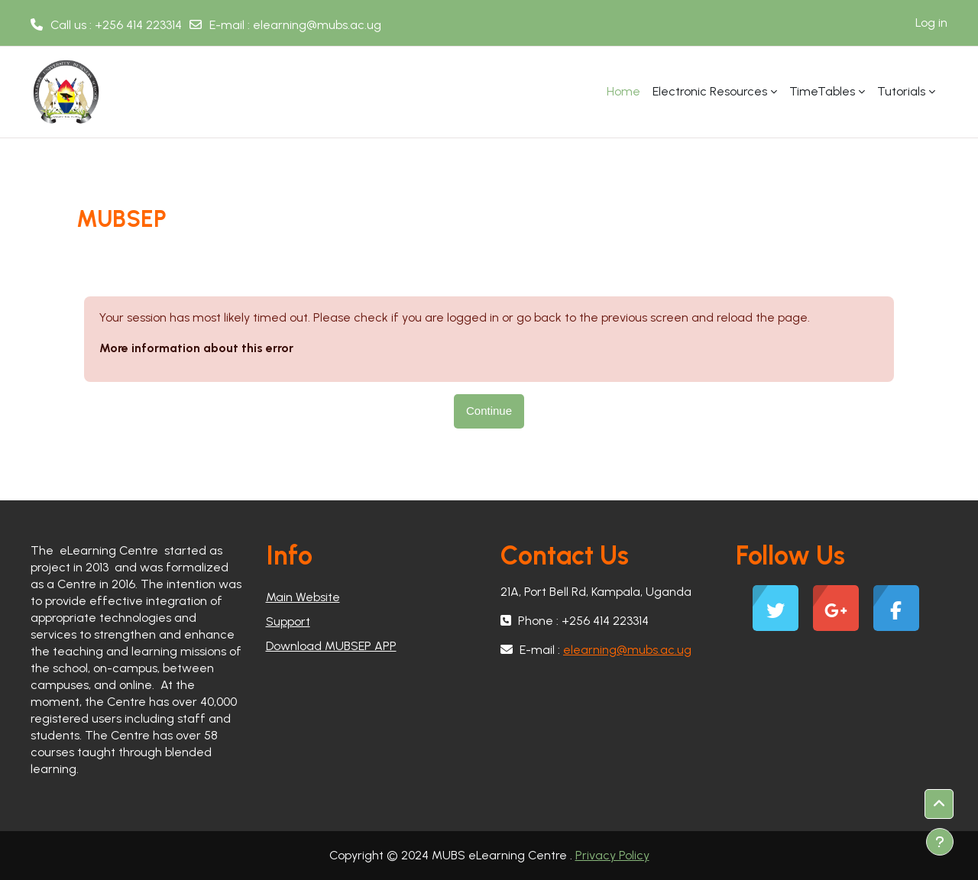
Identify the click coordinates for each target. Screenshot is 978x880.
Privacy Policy (612, 855)
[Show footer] (940, 842)
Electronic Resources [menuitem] (710, 91)
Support (288, 621)
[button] (939, 804)
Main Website (303, 597)
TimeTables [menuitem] (822, 91)
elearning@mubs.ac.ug (317, 25)
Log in (931, 22)
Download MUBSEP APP (331, 646)
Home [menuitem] (623, 91)
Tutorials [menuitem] (901, 91)
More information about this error (196, 348)
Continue (489, 410)
